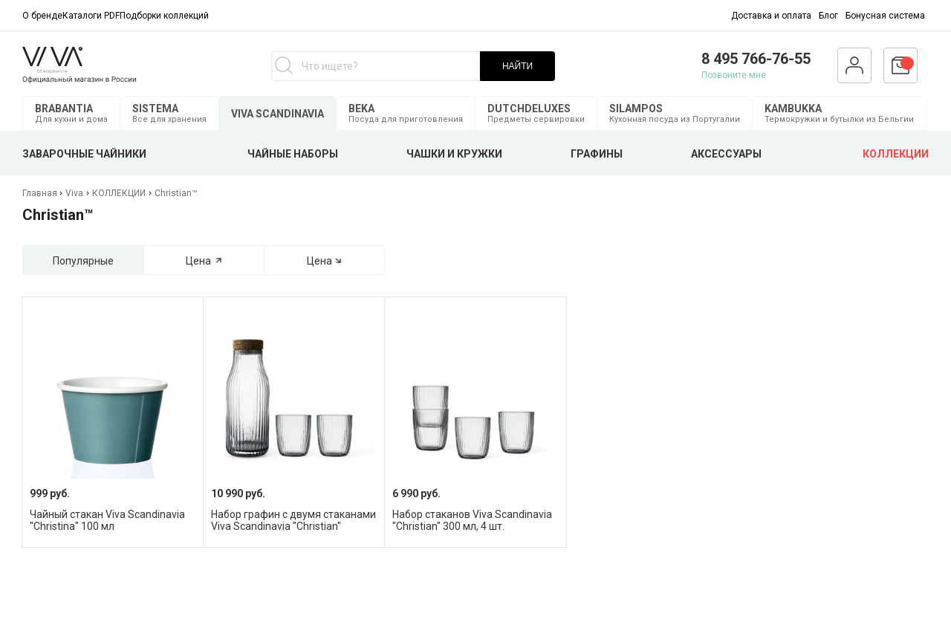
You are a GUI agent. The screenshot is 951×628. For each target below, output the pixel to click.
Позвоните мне (733, 75)
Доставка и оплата (771, 15)
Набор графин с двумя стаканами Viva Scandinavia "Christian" (293, 520)
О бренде (42, 15)
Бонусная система (885, 15)
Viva (74, 193)
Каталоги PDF (91, 15)
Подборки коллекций (164, 15)
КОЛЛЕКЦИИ (896, 154)
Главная (40, 193)
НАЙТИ (517, 66)
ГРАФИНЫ (597, 154)
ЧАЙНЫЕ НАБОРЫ (292, 154)
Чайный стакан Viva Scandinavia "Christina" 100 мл (107, 520)
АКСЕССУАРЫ (726, 154)
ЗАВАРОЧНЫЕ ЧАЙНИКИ (84, 154)
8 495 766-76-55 (756, 59)
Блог (828, 15)
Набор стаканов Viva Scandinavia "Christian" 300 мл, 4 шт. (472, 520)
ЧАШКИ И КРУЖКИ (454, 154)
